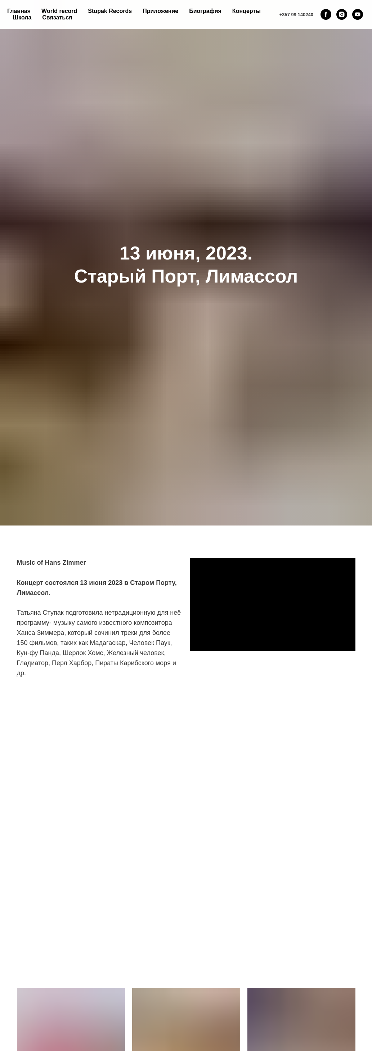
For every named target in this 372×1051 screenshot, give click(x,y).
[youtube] (357, 14)
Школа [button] (22, 17)
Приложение (160, 11)
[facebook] (326, 14)
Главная (19, 11)
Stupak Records (110, 11)
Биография (205, 11)
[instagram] (341, 14)
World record (59, 11)
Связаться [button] (57, 17)
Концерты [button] (246, 11)
